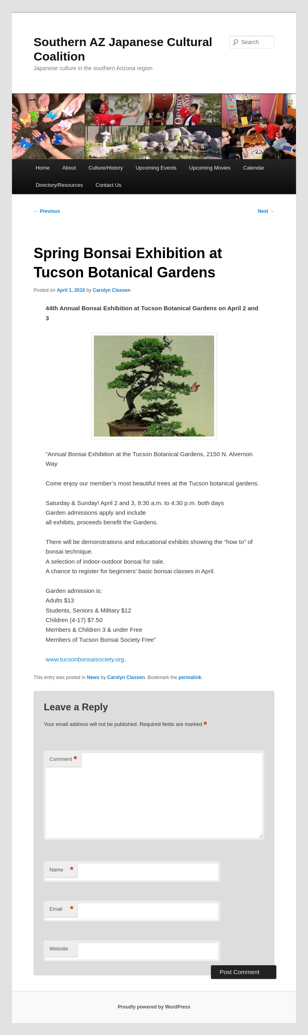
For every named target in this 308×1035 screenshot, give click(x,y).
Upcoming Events (156, 168)
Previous (47, 211)
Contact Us (108, 185)
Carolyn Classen (111, 290)
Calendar (253, 168)
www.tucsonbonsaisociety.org (85, 659)
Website (58, 949)
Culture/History (106, 168)
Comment (63, 759)
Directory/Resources (59, 185)
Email (61, 909)
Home (43, 168)
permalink (189, 677)
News (93, 677)
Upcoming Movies (210, 168)
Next (266, 211)
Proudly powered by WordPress (154, 1007)
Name (61, 870)
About (69, 168)
